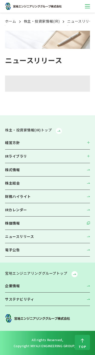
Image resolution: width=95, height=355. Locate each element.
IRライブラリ (16, 156)
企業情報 (12, 285)
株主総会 (12, 183)
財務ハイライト (18, 196)
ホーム (10, 21)
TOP (82, 346)
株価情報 (12, 223)
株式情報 (12, 169)
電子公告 (12, 249)
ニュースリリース (19, 236)
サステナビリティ (19, 299)
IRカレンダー (16, 209)
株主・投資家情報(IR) (42, 21)
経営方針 (12, 142)
